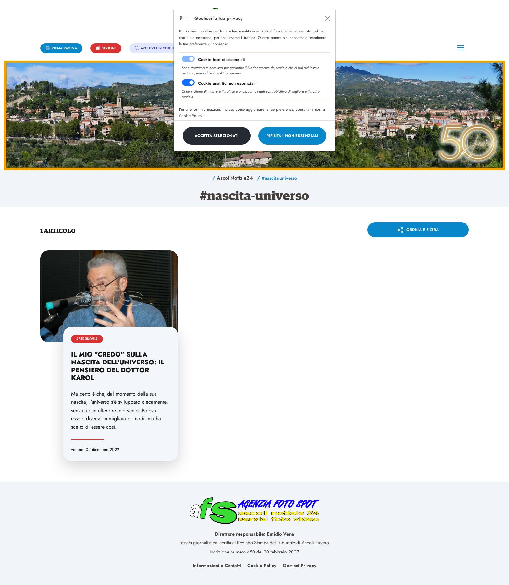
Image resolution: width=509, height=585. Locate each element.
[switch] (188, 82)
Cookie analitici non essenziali (227, 83)
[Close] (327, 18)
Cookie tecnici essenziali (221, 60)
